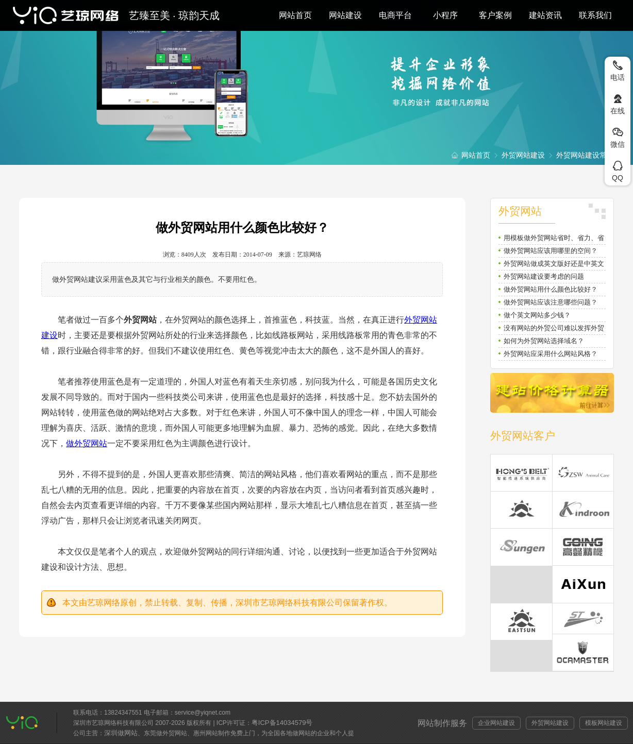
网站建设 (345, 15)
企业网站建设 (496, 722)
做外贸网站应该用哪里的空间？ (550, 251)
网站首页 (295, 15)
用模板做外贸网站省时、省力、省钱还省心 (554, 239)
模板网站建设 (603, 722)
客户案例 (495, 15)
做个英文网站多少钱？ (537, 315)
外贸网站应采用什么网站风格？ (550, 354)
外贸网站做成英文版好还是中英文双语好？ (554, 265)
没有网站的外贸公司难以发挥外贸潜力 (554, 329)
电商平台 (395, 15)
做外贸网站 (86, 443)
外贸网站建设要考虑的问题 (544, 276)
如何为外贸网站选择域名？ (544, 341)
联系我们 (595, 15)
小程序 (445, 15)
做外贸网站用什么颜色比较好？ (550, 289)
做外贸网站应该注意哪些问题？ (550, 302)
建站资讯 (545, 15)
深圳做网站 (121, 733)
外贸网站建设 (523, 155)
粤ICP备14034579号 (282, 722)
